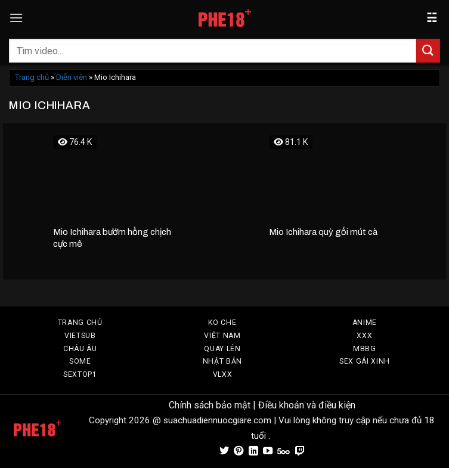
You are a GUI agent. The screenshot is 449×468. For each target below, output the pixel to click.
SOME (80, 361)
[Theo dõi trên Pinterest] (238, 451)
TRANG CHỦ (80, 322)
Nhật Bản (222, 361)
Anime (364, 322)
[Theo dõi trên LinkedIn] (253, 451)
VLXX (223, 374)
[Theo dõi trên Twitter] (224, 451)
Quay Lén (222, 349)
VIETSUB (80, 335)
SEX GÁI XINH (364, 361)
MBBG (364, 349)
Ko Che (222, 322)
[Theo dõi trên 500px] (283, 451)
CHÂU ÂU (80, 349)
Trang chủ (32, 77)
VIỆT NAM (222, 335)
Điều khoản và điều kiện (306, 405)
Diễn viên (71, 77)
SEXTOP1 (80, 374)
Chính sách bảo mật (209, 405)
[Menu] (16, 17)
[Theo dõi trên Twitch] (300, 451)
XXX (364, 335)
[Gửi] (428, 50)
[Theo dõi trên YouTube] (268, 451)
